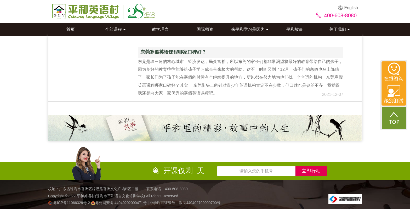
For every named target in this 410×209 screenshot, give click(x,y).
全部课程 (115, 29)
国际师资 (205, 29)
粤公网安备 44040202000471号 (119, 203)
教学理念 (160, 29)
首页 (70, 29)
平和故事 (294, 29)
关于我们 (339, 29)
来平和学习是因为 (250, 29)
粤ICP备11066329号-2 (69, 203)
